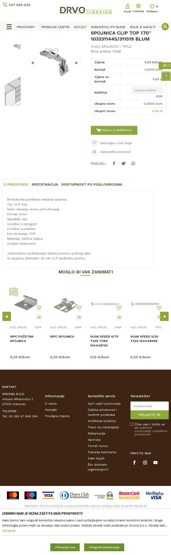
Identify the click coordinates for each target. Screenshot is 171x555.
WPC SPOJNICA (62, 378)
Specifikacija (45, 226)
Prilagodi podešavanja (104, 547)
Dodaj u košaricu (117, 165)
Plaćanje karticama (102, 493)
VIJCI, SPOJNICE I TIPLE (84, 45)
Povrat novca (98, 487)
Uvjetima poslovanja (143, 470)
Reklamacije (96, 474)
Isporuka (94, 481)
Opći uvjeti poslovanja (104, 444)
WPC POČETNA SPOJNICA (21, 380)
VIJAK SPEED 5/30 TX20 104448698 (144, 380)
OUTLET (85, 35)
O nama (51, 444)
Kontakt (51, 451)
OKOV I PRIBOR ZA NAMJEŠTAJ (40, 45)
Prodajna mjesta (57, 457)
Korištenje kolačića (102, 462)
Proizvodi (8, 45)
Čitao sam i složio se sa (151, 470)
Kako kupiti (96, 499)
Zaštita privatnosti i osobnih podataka (102, 453)
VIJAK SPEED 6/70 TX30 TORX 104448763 (104, 382)
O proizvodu (16, 226)
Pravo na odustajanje (103, 468)
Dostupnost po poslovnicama (91, 226)
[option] (85, 35)
